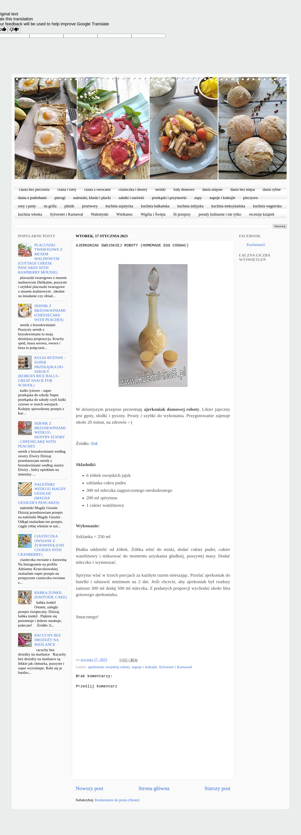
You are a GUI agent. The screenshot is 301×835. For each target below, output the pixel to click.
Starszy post (217, 788)
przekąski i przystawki (169, 198)
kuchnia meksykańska (228, 206)
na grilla (50, 206)
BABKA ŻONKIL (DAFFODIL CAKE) (50, 594)
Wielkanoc (124, 214)
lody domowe (184, 189)
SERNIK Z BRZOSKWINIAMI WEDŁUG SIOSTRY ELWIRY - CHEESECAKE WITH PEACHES (42, 434)
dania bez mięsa (242, 189)
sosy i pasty (27, 206)
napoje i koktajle (222, 198)
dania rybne (272, 189)
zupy (198, 198)
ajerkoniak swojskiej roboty (109, 667)
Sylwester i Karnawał (66, 214)
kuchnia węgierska (267, 206)
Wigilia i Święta (153, 214)
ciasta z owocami (97, 189)
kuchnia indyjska (190, 206)
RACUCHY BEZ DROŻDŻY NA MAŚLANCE (47, 640)
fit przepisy (182, 214)
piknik (69, 206)
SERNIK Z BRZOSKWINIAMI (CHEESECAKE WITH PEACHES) (50, 313)
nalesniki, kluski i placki (92, 198)
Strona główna (153, 788)
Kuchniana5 (256, 244)
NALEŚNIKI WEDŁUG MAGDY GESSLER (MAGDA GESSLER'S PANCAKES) (42, 493)
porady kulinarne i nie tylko (219, 214)
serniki (160, 189)
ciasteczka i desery (132, 189)
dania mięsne (212, 189)
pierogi (60, 198)
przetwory (90, 206)
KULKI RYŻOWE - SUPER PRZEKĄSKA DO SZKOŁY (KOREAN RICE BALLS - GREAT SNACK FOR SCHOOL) (41, 371)
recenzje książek (262, 214)
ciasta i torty (66, 189)
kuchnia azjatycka (119, 206)
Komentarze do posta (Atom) (117, 800)
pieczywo (250, 198)
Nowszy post (89, 788)
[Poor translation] (14, 29)
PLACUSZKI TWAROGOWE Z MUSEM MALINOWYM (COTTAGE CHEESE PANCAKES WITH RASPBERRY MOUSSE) (40, 258)
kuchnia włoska (30, 214)
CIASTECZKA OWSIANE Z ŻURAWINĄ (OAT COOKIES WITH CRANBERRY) (41, 545)
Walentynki (99, 214)
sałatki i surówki (131, 198)
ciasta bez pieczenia (34, 189)
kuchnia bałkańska (155, 206)
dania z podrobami (32, 198)
